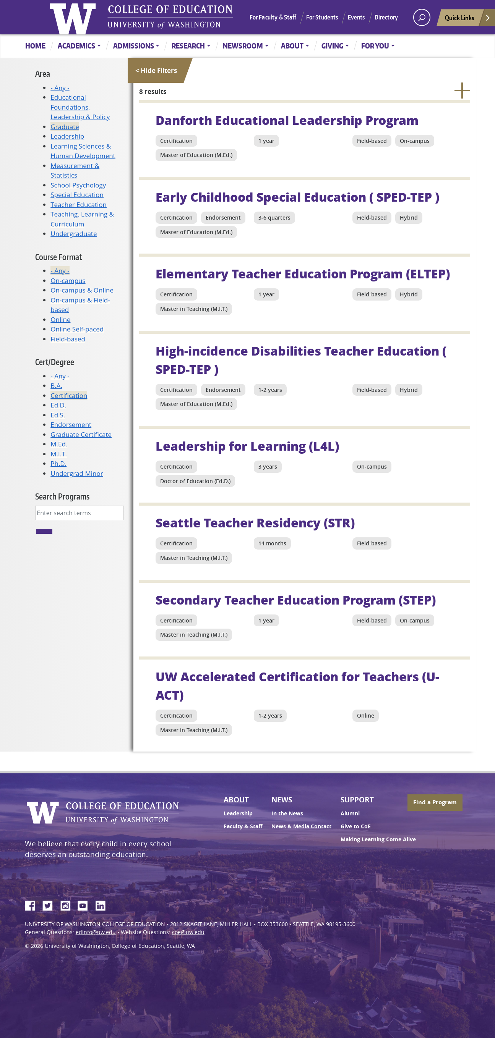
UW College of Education (170, 17)
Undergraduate (73, 233)
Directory (386, 17)
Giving (332, 45)
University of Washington (74, 17)
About (292, 45)
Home (35, 45)
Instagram (68, 904)
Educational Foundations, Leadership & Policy (80, 107)
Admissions (133, 45)
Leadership (67, 136)
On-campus (67, 280)
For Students (322, 17)
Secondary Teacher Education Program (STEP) (296, 599)
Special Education (77, 194)
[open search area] (421, 17)
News (281, 800)
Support (357, 800)
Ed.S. (57, 415)
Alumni (350, 813)
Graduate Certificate (81, 434)
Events (356, 17)
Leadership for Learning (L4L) (247, 445)
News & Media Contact (301, 826)
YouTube (86, 904)
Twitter (50, 904)
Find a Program (435, 802)
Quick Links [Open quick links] (468, 19)
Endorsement (70, 424)
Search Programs (62, 496)
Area (42, 73)
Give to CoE (356, 826)
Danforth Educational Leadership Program (287, 120)
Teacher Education (78, 204)
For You (375, 45)
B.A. (56, 385)
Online (60, 319)
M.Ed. (58, 444)
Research (188, 45)
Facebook (33, 904)
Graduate (64, 126)
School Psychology (78, 185)
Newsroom (243, 45)
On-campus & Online (82, 290)
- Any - (59, 87)
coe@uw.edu (188, 932)
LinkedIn (103, 904)
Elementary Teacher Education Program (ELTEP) (303, 273)
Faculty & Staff (243, 826)
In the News (287, 813)
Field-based (67, 339)
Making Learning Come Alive (378, 839)
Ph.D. (58, 463)
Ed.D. (58, 405)
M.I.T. (58, 453)
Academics (76, 45)
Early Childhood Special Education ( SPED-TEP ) (297, 196)
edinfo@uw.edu (96, 932)
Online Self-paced (77, 329)
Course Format (58, 257)
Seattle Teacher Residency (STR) (255, 522)
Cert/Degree (54, 362)
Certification (68, 395)
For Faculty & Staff (273, 17)
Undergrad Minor (76, 473)
